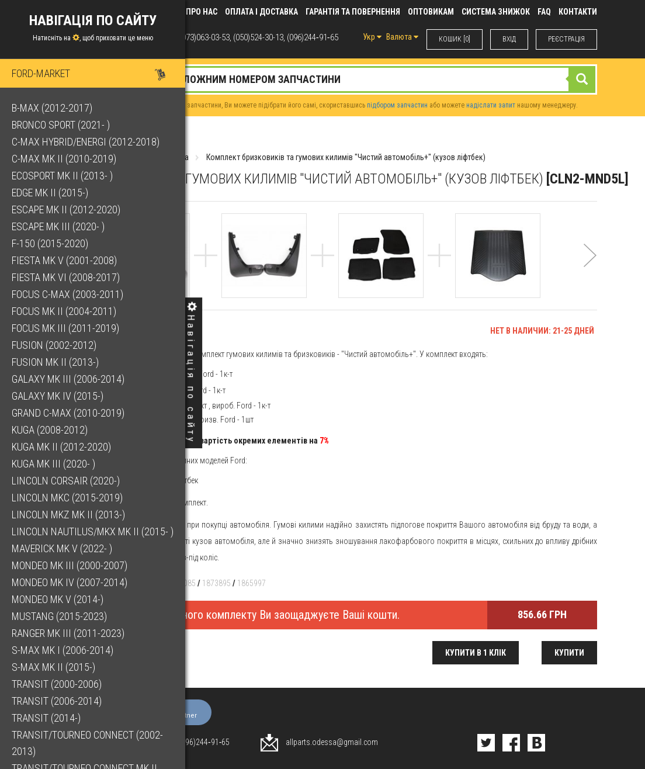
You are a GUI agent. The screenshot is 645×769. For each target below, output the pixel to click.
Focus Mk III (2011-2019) (65, 328)
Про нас (201, 11)
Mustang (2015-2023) (59, 616)
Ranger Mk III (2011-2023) (68, 633)
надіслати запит (490, 105)
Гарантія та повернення (353, 11)
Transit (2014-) (46, 718)
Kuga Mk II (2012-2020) (61, 447)
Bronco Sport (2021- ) (61, 125)
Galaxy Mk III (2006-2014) (68, 379)
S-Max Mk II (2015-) (53, 667)
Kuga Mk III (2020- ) (53, 464)
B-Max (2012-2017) (52, 108)
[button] (589, 271)
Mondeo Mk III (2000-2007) (69, 565)
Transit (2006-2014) (57, 701)
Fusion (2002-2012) (54, 345)
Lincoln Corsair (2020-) (66, 480)
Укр (372, 36)
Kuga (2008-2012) (50, 430)
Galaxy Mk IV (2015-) (57, 396)
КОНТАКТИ (578, 11)
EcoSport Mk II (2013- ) (62, 175)
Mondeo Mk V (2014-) (57, 599)
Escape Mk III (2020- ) (58, 226)
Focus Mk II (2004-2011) (64, 311)
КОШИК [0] (454, 39)
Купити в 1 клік (475, 652)
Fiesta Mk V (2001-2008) (64, 260)
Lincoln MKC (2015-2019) (67, 497)
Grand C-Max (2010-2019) (68, 413)
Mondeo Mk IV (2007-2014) (69, 582)
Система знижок (496, 11)
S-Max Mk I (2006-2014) (62, 650)
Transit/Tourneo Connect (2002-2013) (87, 743)
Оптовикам (431, 11)
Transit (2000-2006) (57, 684)
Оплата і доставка (261, 11)
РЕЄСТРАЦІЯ (566, 39)
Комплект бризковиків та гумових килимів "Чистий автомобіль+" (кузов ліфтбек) (346, 157)
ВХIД (509, 39)
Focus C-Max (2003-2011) (67, 294)
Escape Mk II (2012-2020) (66, 209)
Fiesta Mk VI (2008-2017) (66, 277)
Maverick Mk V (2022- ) (62, 548)
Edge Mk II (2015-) (50, 192)
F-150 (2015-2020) (50, 243)
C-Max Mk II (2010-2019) (64, 159)
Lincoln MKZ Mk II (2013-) (68, 514)
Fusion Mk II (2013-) (55, 362)
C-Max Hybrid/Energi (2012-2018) (85, 142)
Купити (569, 652)
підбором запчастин (397, 105)
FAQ (544, 11)
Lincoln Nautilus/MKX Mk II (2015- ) (93, 531)
